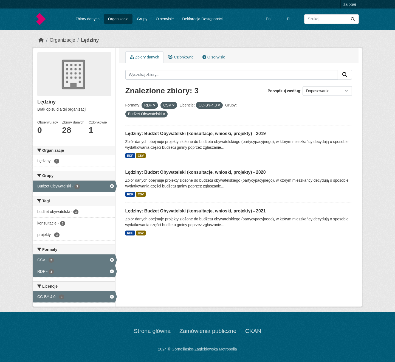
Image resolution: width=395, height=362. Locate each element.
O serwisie (165, 19)
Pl (288, 19)
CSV (141, 155)
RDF (130, 155)
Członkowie (180, 57)
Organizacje (118, 19)
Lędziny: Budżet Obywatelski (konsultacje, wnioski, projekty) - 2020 (195, 172)
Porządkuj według (283, 91)
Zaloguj (349, 4)
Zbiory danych (87, 19)
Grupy (142, 19)
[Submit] (352, 19)
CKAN (253, 331)
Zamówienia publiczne (207, 331)
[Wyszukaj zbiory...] (331, 19)
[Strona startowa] (41, 40)
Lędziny (90, 40)
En (268, 19)
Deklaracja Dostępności (202, 19)
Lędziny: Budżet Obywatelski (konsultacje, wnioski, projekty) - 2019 (195, 133)
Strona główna (152, 331)
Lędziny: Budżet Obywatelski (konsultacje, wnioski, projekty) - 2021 (195, 211)
